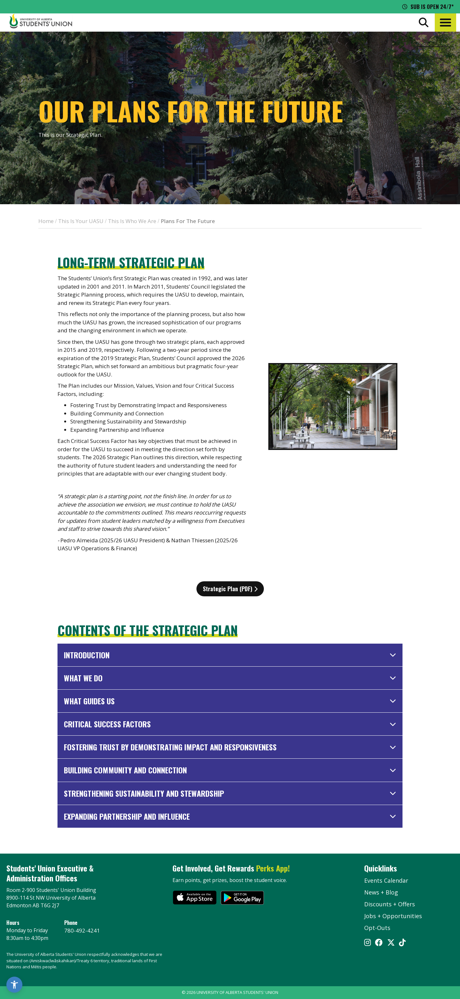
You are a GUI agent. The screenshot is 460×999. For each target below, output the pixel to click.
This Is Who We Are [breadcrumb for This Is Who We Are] (132, 221)
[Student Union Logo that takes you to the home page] (41, 22)
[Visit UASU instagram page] (367, 943)
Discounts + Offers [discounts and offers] (389, 904)
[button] (445, 22)
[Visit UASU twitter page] (391, 943)
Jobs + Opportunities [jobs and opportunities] (393, 916)
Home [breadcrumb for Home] (46, 221)
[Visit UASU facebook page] (379, 943)
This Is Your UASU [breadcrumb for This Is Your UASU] (80, 221)
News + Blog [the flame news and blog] (381, 892)
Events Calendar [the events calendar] (386, 880)
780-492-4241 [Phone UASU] (82, 930)
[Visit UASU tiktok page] (402, 943)
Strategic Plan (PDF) (230, 589)
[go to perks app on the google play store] (242, 898)
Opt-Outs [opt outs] (377, 928)
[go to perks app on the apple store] (194, 898)
